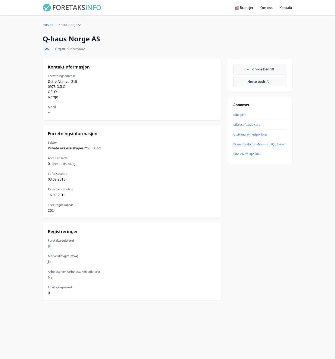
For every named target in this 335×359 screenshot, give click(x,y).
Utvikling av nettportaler (250, 134)
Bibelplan (240, 115)
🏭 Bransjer (244, 7)
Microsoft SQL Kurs (246, 125)
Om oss (266, 7)
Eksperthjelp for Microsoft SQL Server (259, 144)
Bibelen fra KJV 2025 (247, 154)
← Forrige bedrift (260, 69)
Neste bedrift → (260, 81)
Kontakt (285, 7)
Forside (48, 25)
